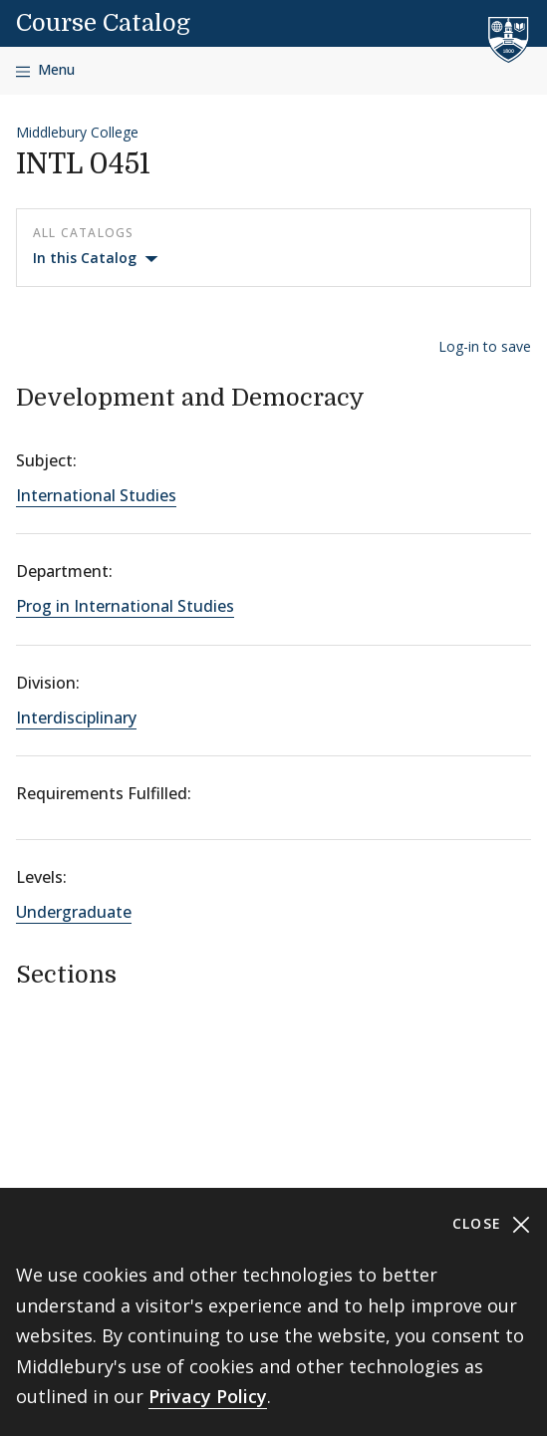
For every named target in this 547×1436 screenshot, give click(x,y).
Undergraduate (74, 912)
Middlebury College (77, 132)
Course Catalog (103, 23)
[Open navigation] (45, 70)
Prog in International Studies (125, 606)
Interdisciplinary (76, 717)
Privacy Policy (207, 1396)
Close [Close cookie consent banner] (491, 1224)
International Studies (96, 495)
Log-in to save (484, 346)
